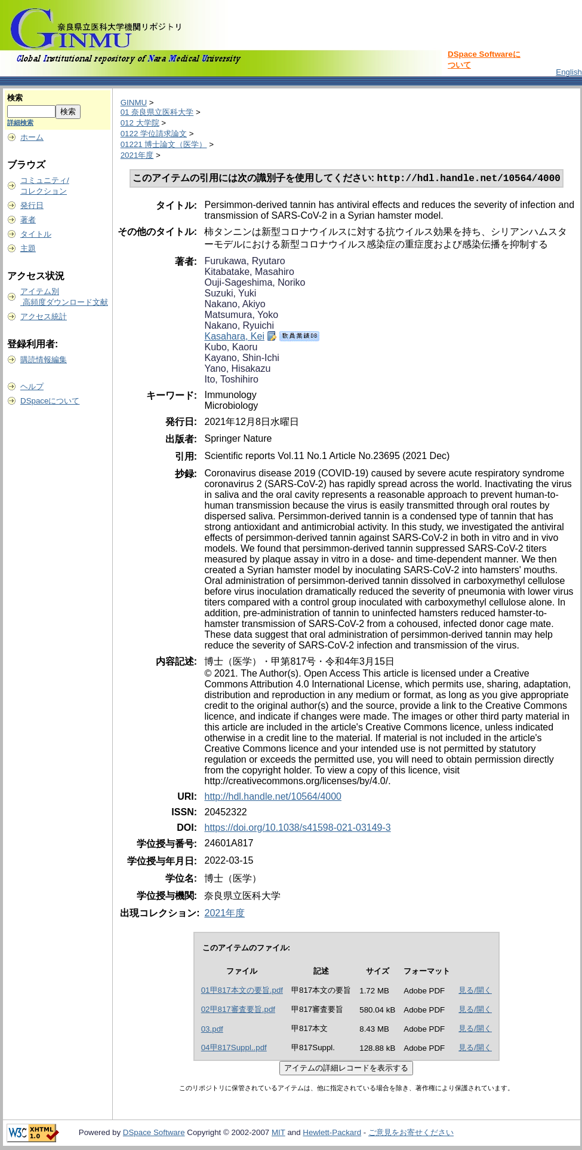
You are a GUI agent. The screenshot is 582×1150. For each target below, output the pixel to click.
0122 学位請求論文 (154, 133)
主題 (28, 248)
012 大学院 (140, 122)
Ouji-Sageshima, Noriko (254, 284)
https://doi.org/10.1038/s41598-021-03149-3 (297, 829)
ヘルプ (32, 386)
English (569, 72)
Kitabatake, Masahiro (249, 273)
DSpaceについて (49, 400)
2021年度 (137, 155)
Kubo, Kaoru (230, 348)
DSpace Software (154, 1133)
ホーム (32, 137)
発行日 (32, 205)
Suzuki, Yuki (230, 294)
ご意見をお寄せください (411, 1133)
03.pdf (212, 1030)
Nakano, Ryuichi (239, 327)
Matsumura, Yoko (241, 316)
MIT (278, 1133)
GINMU (134, 102)
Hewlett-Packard (332, 1133)
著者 (28, 219)
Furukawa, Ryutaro (244, 262)
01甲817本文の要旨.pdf (242, 991)
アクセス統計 (43, 316)
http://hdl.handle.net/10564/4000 (272, 798)
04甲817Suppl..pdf (234, 1048)
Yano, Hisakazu (237, 370)
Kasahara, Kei (234, 337)
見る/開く (475, 991)
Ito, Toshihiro (231, 380)
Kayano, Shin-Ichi (241, 359)
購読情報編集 (43, 359)
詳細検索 (20, 122)
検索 (15, 97)
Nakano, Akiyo (234, 305)
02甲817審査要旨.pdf (238, 1010)
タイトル (35, 234)
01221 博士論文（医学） (164, 144)
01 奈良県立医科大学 (157, 112)
